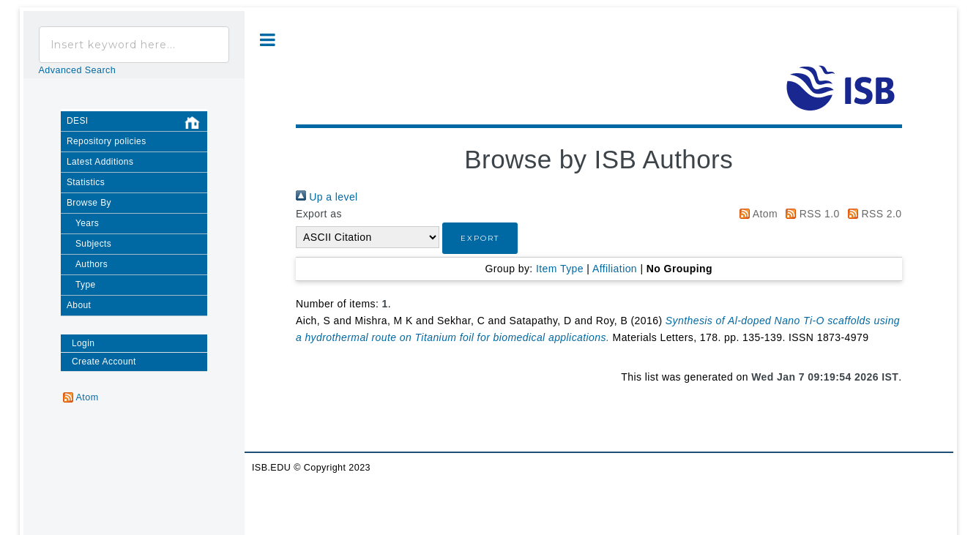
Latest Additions (100, 162)
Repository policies (106, 141)
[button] (480, 238)
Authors (91, 264)
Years (87, 223)
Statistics (86, 182)
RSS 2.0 (872, 214)
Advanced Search (77, 70)
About (79, 305)
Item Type (560, 268)
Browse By (89, 203)
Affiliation (614, 268)
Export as (319, 214)
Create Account (104, 361)
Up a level (327, 197)
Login (83, 343)
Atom (756, 214)
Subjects (93, 244)
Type (85, 285)
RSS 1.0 (810, 214)
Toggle (268, 40)
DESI (137, 123)
